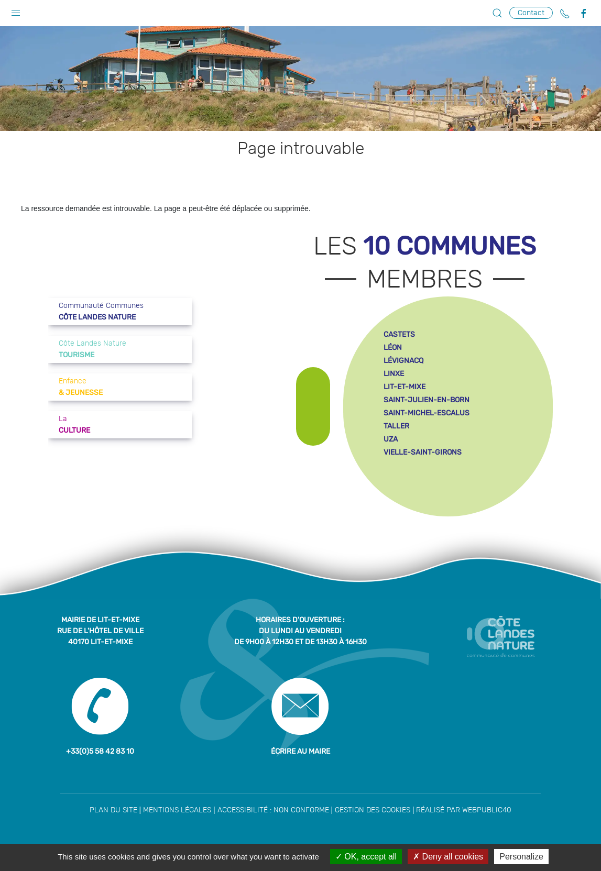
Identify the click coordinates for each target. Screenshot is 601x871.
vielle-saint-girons (423, 452)
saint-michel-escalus (426, 413)
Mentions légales (177, 810)
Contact (531, 13)
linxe (394, 373)
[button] (15, 10)
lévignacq (403, 360)
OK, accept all (366, 856)
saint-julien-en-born (426, 399)
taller (396, 426)
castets (399, 334)
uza (391, 439)
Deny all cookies (448, 856)
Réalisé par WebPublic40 (463, 810)
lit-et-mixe (404, 386)
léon (393, 347)
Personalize (521, 856)
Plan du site (113, 810)
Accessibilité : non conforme (273, 810)
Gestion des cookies (372, 810)
